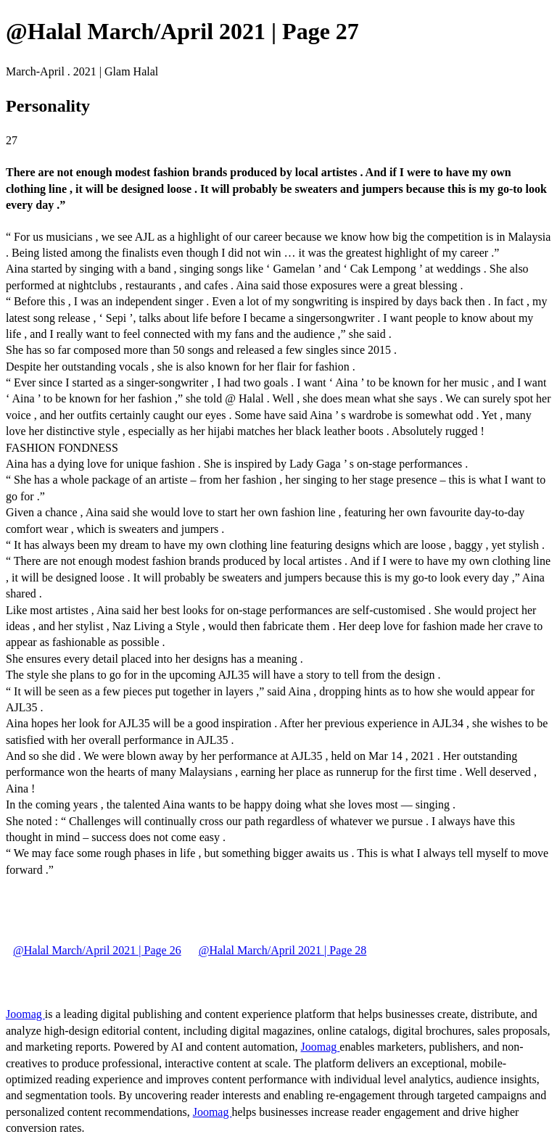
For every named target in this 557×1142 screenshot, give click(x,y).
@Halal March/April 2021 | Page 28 (283, 950)
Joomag (25, 1014)
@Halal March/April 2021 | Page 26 (97, 950)
